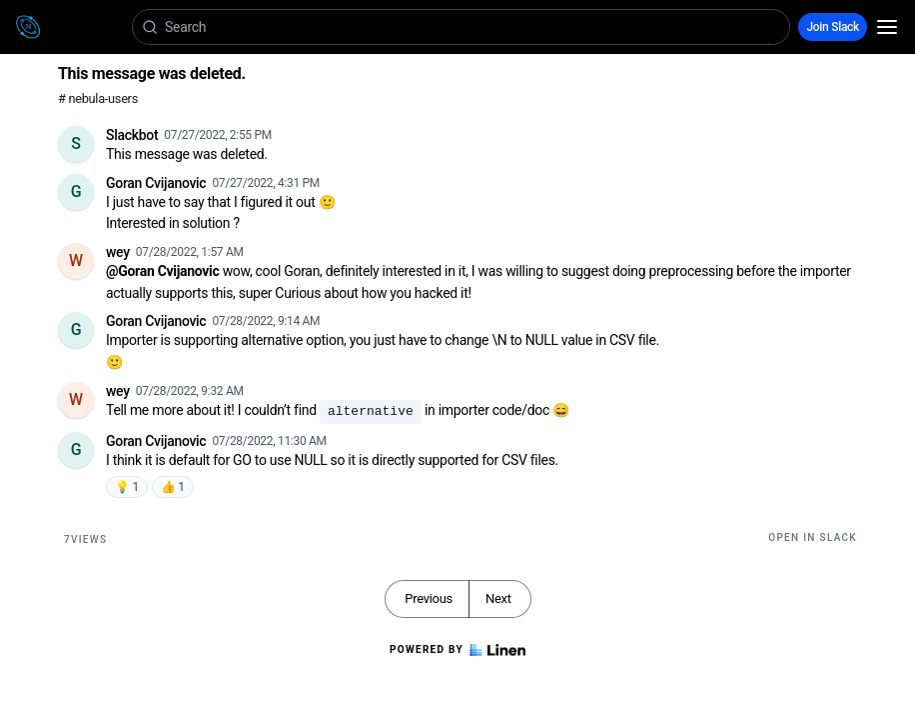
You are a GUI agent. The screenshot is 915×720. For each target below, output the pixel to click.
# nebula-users (98, 98)
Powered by (457, 650)
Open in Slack (812, 537)
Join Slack (832, 27)
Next (498, 598)
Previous (429, 598)
